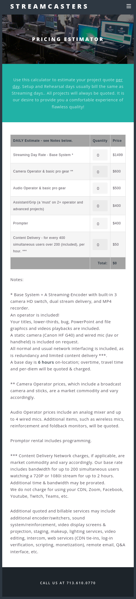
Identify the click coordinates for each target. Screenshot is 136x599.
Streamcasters (49, 6)
